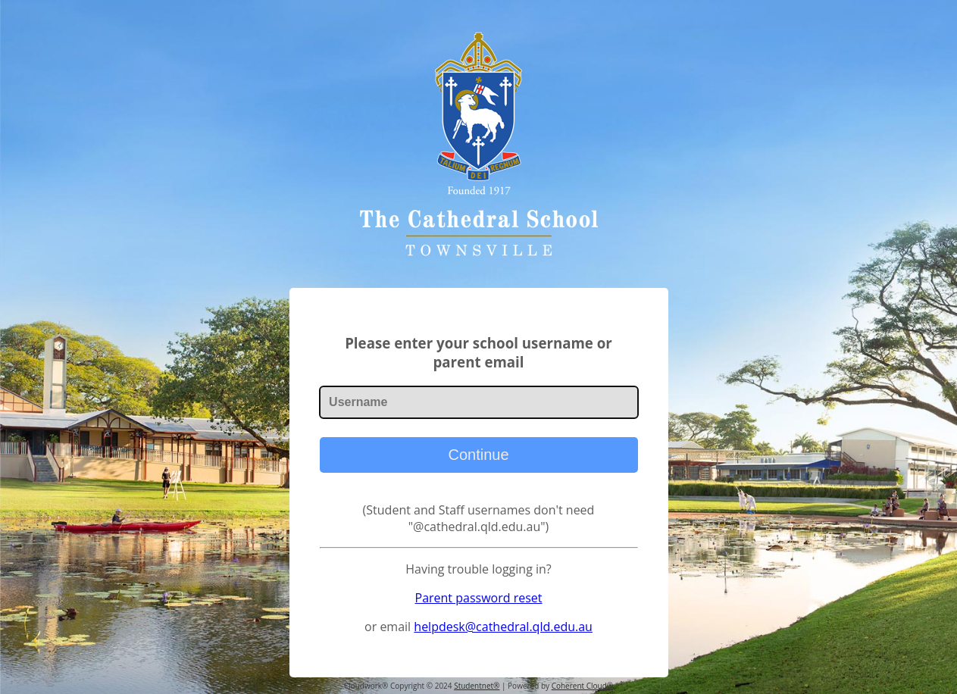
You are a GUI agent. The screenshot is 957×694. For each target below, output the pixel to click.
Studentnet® (476, 685)
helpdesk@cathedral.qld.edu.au (503, 626)
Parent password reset (479, 597)
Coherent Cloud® (582, 685)
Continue (478, 454)
